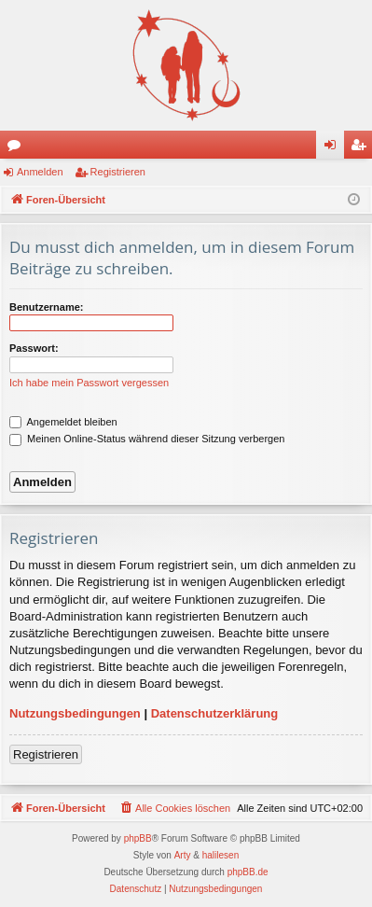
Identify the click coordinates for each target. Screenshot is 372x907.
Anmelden (40, 171)
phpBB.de (248, 872)
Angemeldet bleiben (63, 421)
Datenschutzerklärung (215, 713)
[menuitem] (174, 808)
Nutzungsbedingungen (75, 713)
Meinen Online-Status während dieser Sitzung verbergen (146, 438)
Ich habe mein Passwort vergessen (89, 382)
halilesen (220, 855)
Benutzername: (46, 307)
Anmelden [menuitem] (334, 148)
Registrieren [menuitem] (362, 148)
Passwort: (34, 348)
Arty (182, 855)
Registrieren (117, 171)
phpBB (138, 838)
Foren (17, 148)
